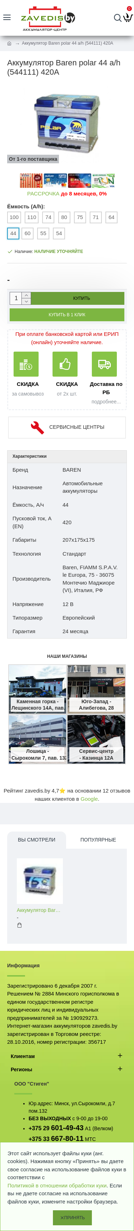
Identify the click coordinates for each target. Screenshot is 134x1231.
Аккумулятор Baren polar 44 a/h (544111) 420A (40, 910)
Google (89, 799)
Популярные (98, 840)
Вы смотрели (36, 840)
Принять (74, 1217)
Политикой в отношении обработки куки (57, 1185)
